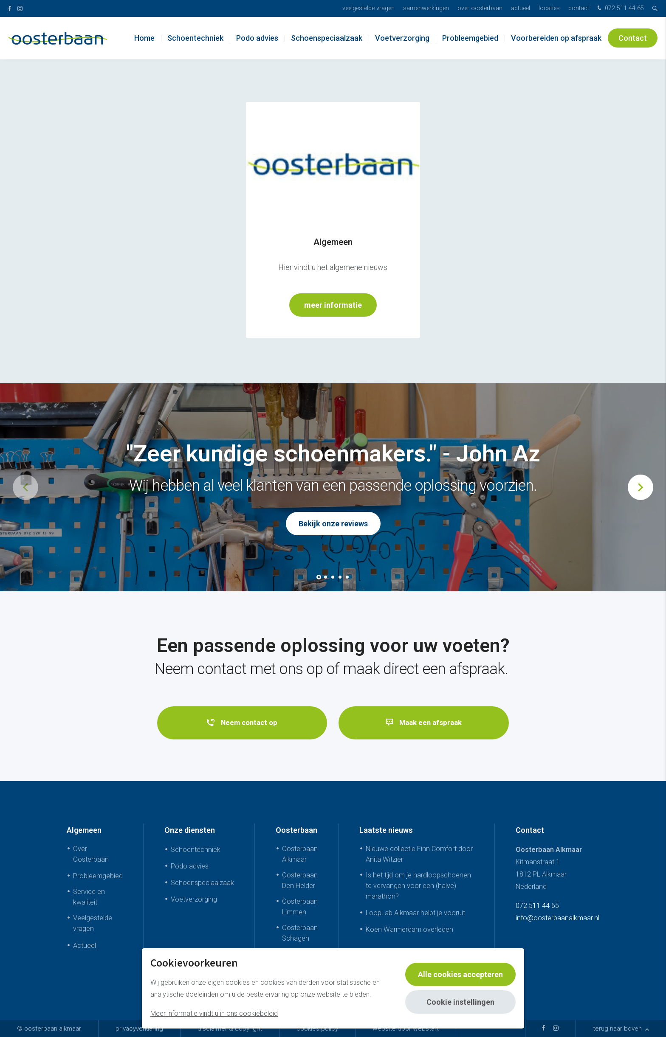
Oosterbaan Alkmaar (300, 854)
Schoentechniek (195, 38)
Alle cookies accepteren (460, 974)
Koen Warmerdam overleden (409, 930)
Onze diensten (189, 830)
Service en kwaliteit (89, 897)
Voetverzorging (402, 38)
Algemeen (84, 830)
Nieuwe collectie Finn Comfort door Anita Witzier (419, 854)
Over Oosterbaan (479, 8)
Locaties (549, 8)
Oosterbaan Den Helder (300, 880)
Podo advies (257, 38)
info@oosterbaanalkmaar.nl (557, 918)
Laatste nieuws (386, 830)
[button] (319, 577)
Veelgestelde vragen (368, 8)
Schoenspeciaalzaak (326, 38)
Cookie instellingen (460, 1002)
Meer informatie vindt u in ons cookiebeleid (214, 1013)
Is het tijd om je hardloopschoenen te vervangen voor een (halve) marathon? (418, 885)
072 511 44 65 (619, 9)
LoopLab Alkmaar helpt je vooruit (415, 913)
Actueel (520, 8)
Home (144, 38)
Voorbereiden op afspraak (556, 38)
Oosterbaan (296, 830)
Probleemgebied (470, 38)
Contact (578, 8)
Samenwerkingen (426, 8)
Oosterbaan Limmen (300, 906)
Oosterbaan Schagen (300, 933)
